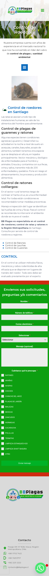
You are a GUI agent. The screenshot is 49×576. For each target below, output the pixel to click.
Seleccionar (24, 335)
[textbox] (22, 339)
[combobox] (24, 339)
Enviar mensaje (24, 463)
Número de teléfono (24, 313)
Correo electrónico (24, 324)
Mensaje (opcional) (24, 346)
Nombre (24, 301)
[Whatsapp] (40, 568)
